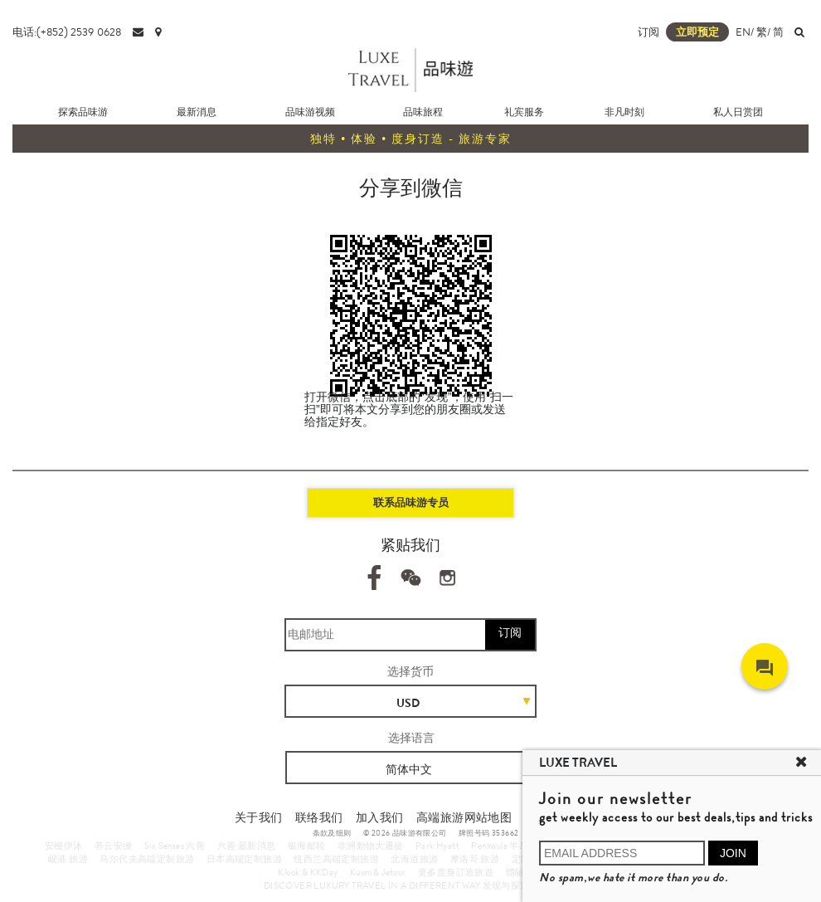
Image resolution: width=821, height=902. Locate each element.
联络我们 (319, 817)
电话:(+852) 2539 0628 (66, 32)
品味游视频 (310, 112)
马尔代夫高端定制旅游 (147, 858)
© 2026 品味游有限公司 (405, 833)
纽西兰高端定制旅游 (336, 858)
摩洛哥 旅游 (474, 858)
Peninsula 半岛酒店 (509, 845)
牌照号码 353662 (488, 833)
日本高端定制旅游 (244, 858)
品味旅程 (423, 112)
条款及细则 (332, 833)
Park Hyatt (437, 845)
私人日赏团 (738, 112)
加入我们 (380, 817)
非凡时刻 (624, 112)
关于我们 (259, 817)
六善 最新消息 (246, 845)
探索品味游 (83, 112)
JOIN (733, 853)
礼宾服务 (524, 112)
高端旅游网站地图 (464, 817)
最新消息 (196, 112)
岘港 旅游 (68, 858)
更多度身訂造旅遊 (455, 872)
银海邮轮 (307, 845)
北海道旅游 (414, 858)
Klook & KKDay (308, 872)
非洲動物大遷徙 (371, 845)
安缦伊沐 (64, 845)
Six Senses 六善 (174, 845)
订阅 (648, 32)
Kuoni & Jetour (378, 872)
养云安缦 (114, 845)
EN (743, 32)
